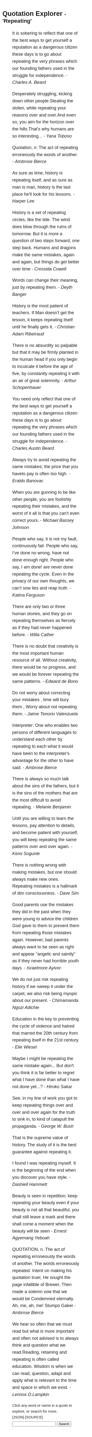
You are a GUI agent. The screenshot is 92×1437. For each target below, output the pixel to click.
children (70, 918)
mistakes (30, 699)
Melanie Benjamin (53, 806)
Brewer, (52, 1284)
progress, (58, 667)
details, (68, 825)
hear (24, 1324)
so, (15, 121)
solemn (35, 1291)
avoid (44, 459)
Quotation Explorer (32, 13)
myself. (65, 1163)
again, (27, 261)
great (34, 380)
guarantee (22, 1151)
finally (33, 326)
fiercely (68, 620)
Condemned (43, 1298)
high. (62, 473)
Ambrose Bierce (30, 161)
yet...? (37, 1086)
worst (17, 513)
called (53, 1359)
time (26, 269)
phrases (57, 61)
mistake (31, 1065)
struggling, (47, 93)
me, (23, 1305)
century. (71, 1040)
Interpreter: (23, 725)
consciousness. (41, 893)
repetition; (56, 1195)
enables (61, 725)
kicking (65, 93)
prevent (60, 925)
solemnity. (50, 380)
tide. (46, 219)
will (56, 699)
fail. (41, 545)
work (52, 1098)
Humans (42, 247)
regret (68, 1072)
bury (64, 699)
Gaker (67, 1305)
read (16, 1331)
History (19, 212)
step (16, 247)
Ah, (15, 1305)
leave (35, 1216)
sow (27, 588)
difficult (37, 800)
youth (73, 960)
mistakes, (53, 254)
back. (27, 247)
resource (20, 660)
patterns (20, 846)
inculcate (26, 366)
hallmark (68, 886)
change (42, 280)
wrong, (44, 552)
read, (26, 1373)
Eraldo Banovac (27, 480)
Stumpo (52, 1305)
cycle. (45, 574)
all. (38, 660)
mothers (53, 793)
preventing (68, 1019)
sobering (28, 33)
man (16, 187)
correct (19, 520)
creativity (65, 646)
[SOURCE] (34, 1417)
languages (61, 732)
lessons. (64, 194)
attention (46, 825)
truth (70, 1112)
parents (31, 904)
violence (44, 1026)
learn (61, 818)
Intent (37, 1270)
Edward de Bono (61, 681)
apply (17, 1380)
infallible (31, 1284)
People (19, 538)
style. (62, 1177)
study (41, 1144)
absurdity (44, 345)
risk (45, 979)
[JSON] (18, 1417)
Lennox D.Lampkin (30, 1394)
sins (36, 785)
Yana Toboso (59, 136)
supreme (42, 1137)
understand (23, 739)
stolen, (18, 108)
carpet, (19, 993)
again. (64, 846)
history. (19, 1144)
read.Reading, (26, 1352)
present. (40, 1000)
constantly (37, 373)
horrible (59, 960)
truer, (37, 1277)
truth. (63, 588)
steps (48, 240)
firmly (52, 352)
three (60, 606)
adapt (56, 1373)
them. (51, 287)
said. (17, 767)
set (38, 212)
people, (31, 499)
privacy (19, 581)
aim (31, 121)
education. (22, 1366)
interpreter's (57, 753)
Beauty (19, 1195)
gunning (49, 492)
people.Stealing (50, 100)
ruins (61, 226)
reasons (20, 115)
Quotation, (22, 147)
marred (28, 1033)
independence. (50, 75)
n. (42, 1249)
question (20, 240)
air (20, 380)
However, (35, 939)
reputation (22, 47)
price (56, 466)
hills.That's (30, 129)
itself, (37, 180)
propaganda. (24, 1126)
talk (65, 778)
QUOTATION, (25, 1249)
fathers (45, 68)
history (51, 173)
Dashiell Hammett (29, 1184)
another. (70, 154)
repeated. (21, 1270)
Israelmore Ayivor (44, 967)
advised (46, 1338)
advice (47, 918)
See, (16, 1098)
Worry (32, 706)
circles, (19, 219)
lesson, (19, 319)
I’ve (15, 552)
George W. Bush (57, 1126)
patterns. (32, 681)
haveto (19, 473)
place (17, 194)
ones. (53, 879)
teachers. (21, 312)
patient (56, 305)
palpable (69, 345)
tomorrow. (22, 233)
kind (41, 1119)
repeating (21, 61)
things (47, 261)
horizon (57, 121)
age (64, 366)
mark (50, 1216)
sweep (43, 986)
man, (31, 187)
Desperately (24, 93)
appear (28, 954)
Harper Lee (23, 201)
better (73, 261)
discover (29, 1177)
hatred (68, 1026)
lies (35, 588)
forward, (63, 240)
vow (48, 1291)
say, (40, 538)
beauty (48, 1202)
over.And (56, 115)
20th (47, 1033)
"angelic (43, 954)
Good (17, 904)
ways (34, 40)
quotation (21, 1277)
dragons (68, 247)
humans (58, 129)
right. (44, 560)
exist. (63, 1387)
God (16, 925)
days (29, 54)
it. (51, 326)
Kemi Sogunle (26, 853)
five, (16, 373)
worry (31, 692)
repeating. (22, 806)
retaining (49, 1352)
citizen (71, 47)
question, (41, 1373)
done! (36, 567)
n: (36, 147)
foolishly (63, 499)
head (39, 359)
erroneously (23, 154)
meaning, (69, 280)
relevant (47, 1380)
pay (30, 473)
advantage (22, 760)
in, (28, 1119)
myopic (70, 993)
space (27, 1387)
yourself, (69, 832)
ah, (32, 1305)
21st (58, 1040)
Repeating (22, 886)
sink (21, 1119)
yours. (33, 520)
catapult (59, 1119)
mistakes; (33, 466)
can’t (17, 588)
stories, (34, 613)
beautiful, (62, 1209)
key (48, 1019)
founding (28, 68)
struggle (20, 75)
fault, (73, 538)
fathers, (60, 785)
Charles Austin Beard (33, 448)
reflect (49, 33)
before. (19, 634)
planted (66, 352)
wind (65, 219)
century (60, 1033)
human (26, 359)
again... (48, 1065)
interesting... (30, 136)
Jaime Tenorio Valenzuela (52, 713)
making (19, 872)
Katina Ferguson (28, 595)
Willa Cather (42, 634)
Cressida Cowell (50, 269)
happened (62, 627)
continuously (24, 545)
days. (17, 967)
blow (27, 226)
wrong (51, 865)
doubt (41, 646)
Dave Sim (69, 893)
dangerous (53, 47)
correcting (60, 692)
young (29, 918)
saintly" (68, 954)
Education (22, 1019)
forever (45, 674)
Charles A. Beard (29, 82)
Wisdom (42, 1366)
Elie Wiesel (26, 1047)
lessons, (20, 825)
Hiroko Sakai (59, 1086)
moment (46, 1224)
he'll (28, 194)
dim (20, 893)
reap (52, 588)
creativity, (68, 660)
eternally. (65, 1298)
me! (39, 1305)
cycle (25, 1026)
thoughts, (58, 581)
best (24, 40)
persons (20, 732)
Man (39, 312)
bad (49, 939)
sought (56, 1277)
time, (39, 173)
